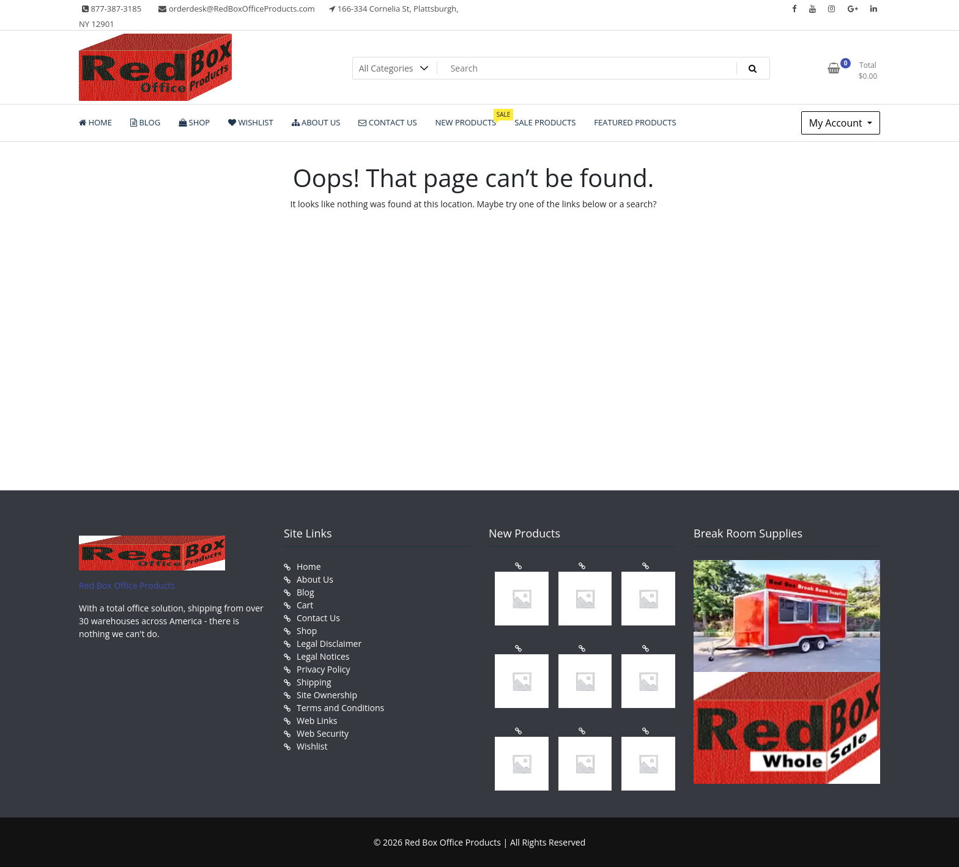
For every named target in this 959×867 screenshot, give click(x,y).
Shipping (314, 682)
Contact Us (318, 618)
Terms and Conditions (340, 708)
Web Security (323, 733)
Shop (307, 630)
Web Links (317, 720)
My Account (837, 123)
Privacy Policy (323, 669)
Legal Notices (323, 656)
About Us (315, 579)
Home (309, 566)
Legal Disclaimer (329, 643)
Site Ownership (327, 695)
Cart (305, 605)
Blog (305, 592)
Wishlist (312, 746)
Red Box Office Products (127, 585)
